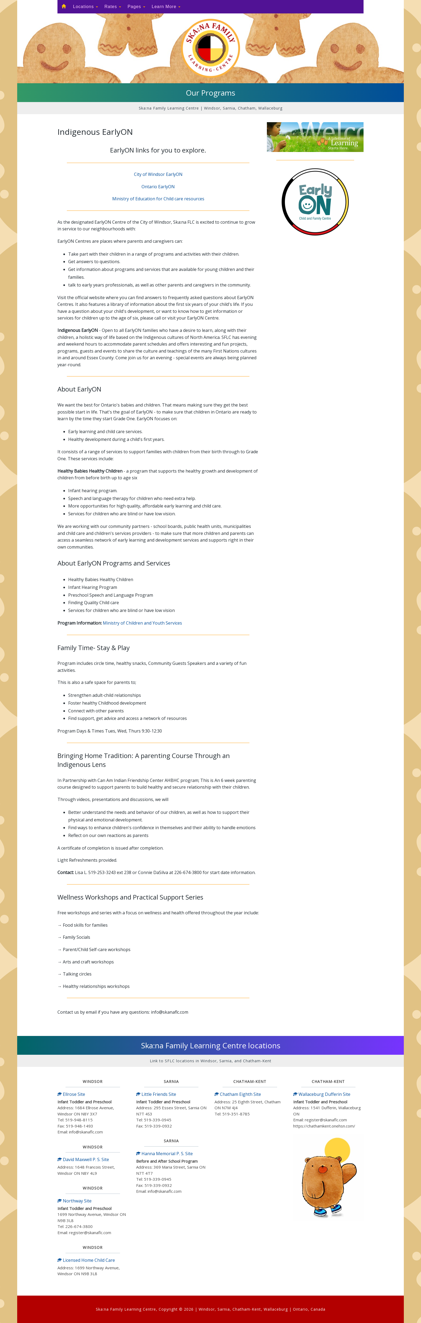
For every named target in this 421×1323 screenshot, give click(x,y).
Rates (112, 6)
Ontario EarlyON (158, 187)
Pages (136, 6)
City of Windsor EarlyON (158, 174)
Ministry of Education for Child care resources (158, 199)
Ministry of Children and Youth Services (142, 623)
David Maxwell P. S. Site (83, 1159)
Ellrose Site (71, 1094)
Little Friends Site (156, 1094)
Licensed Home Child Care (86, 1260)
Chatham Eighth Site (238, 1094)
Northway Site (74, 1201)
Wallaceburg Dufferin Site (321, 1094)
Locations (85, 6)
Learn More (166, 6)
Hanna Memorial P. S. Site (164, 1154)
